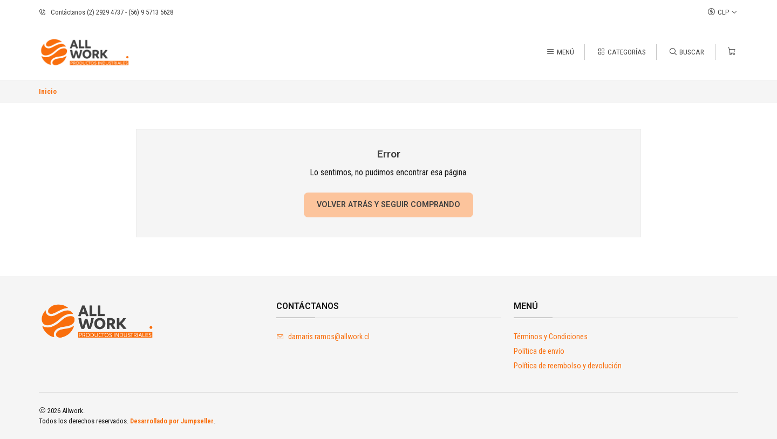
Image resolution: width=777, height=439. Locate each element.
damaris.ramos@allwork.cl (323, 336)
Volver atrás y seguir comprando (388, 204)
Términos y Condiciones (551, 336)
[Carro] (731, 51)
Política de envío (539, 351)
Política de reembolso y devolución (568, 365)
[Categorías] (621, 51)
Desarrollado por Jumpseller (172, 421)
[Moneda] (722, 12)
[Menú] (560, 51)
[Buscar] (686, 51)
